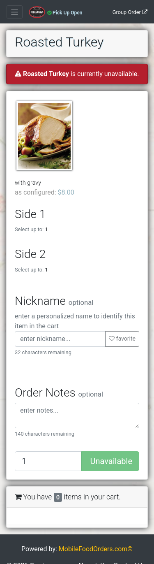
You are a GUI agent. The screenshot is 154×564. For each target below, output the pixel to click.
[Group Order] (129, 12)
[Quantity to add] (48, 461)
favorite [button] (122, 338)
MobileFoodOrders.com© (96, 549)
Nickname (54, 301)
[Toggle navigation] (15, 12)
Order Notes (59, 392)
